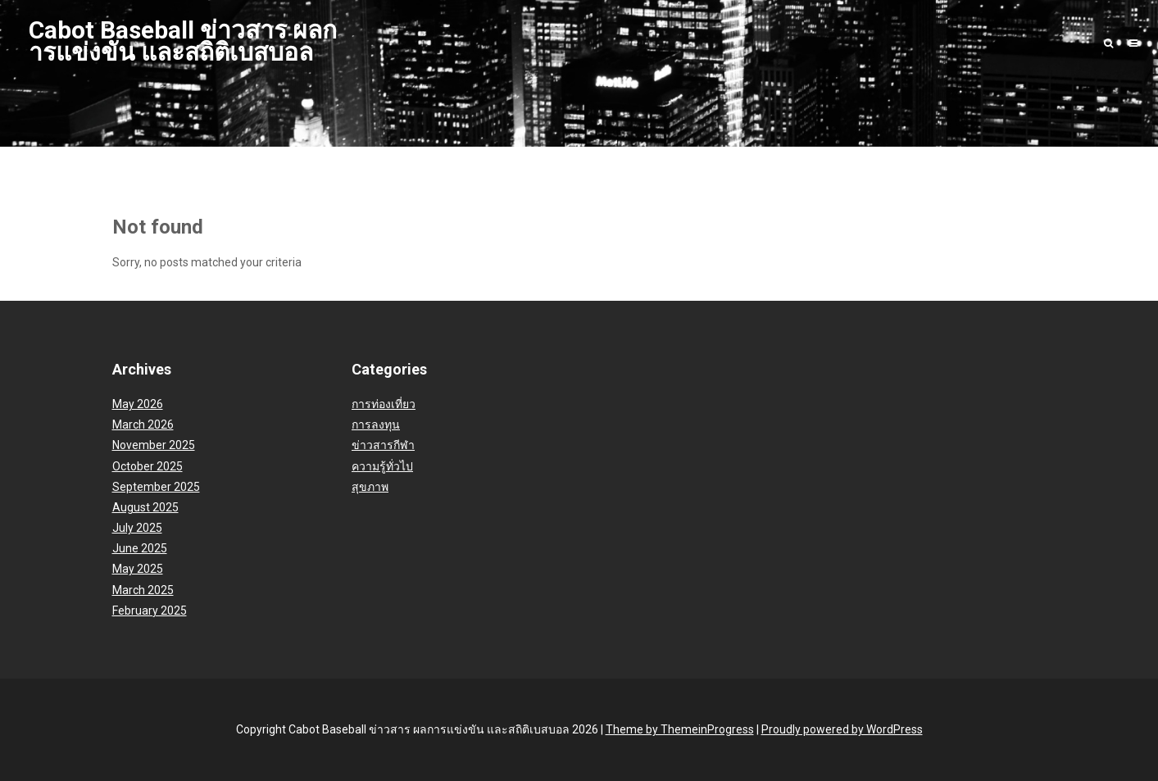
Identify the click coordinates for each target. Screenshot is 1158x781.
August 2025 (145, 507)
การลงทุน (376, 424)
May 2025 (137, 568)
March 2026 (143, 424)
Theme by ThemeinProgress (680, 729)
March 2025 (143, 590)
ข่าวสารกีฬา (383, 445)
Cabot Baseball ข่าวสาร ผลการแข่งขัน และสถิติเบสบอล (183, 41)
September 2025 (156, 486)
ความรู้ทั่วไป (382, 466)
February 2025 (149, 610)
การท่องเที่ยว (384, 404)
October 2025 (147, 466)
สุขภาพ (370, 486)
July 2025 (137, 527)
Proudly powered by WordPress (842, 729)
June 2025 (139, 548)
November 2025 (153, 445)
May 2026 (137, 404)
